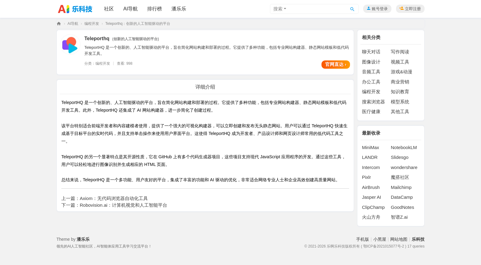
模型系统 (400, 101)
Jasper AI (371, 197)
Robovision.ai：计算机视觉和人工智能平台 (123, 205)
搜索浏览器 (373, 101)
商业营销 (400, 81)
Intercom (371, 167)
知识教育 (400, 91)
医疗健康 (371, 111)
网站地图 (398, 239)
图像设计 (371, 61)
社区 (109, 8)
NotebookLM (404, 147)
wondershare (404, 167)
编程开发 (91, 23)
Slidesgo (400, 157)
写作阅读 (400, 51)
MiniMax (370, 147)
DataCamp (402, 197)
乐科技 (58, 23)
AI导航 (130, 8)
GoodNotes (402, 207)
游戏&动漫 (401, 71)
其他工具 (400, 111)
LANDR (370, 157)
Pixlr (366, 177)
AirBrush (371, 187)
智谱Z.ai (399, 217)
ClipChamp (373, 207)
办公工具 (371, 81)
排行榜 (154, 8)
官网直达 (335, 64)
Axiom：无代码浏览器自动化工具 (114, 198)
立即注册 (413, 8)
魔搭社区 (400, 177)
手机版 (362, 239)
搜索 (278, 8)
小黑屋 (379, 239)
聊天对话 (371, 51)
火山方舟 (371, 217)
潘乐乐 (178, 8)
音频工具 (371, 71)
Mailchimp (401, 187)
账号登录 (380, 8)
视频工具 (400, 61)
